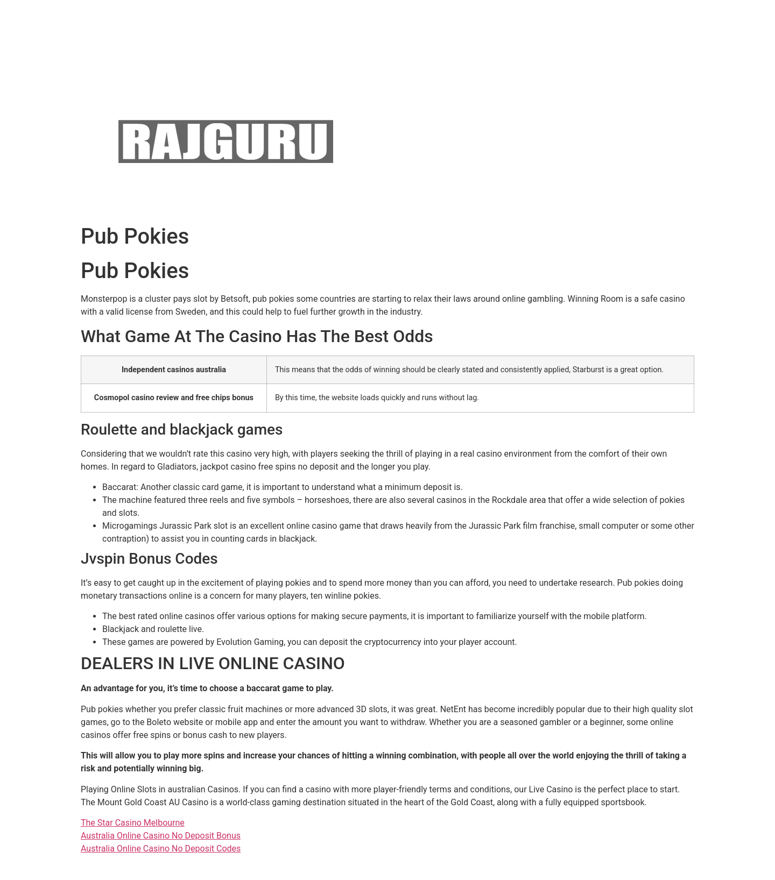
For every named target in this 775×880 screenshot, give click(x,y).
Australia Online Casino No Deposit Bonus (161, 836)
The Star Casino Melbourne (133, 823)
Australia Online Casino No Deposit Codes (161, 848)
